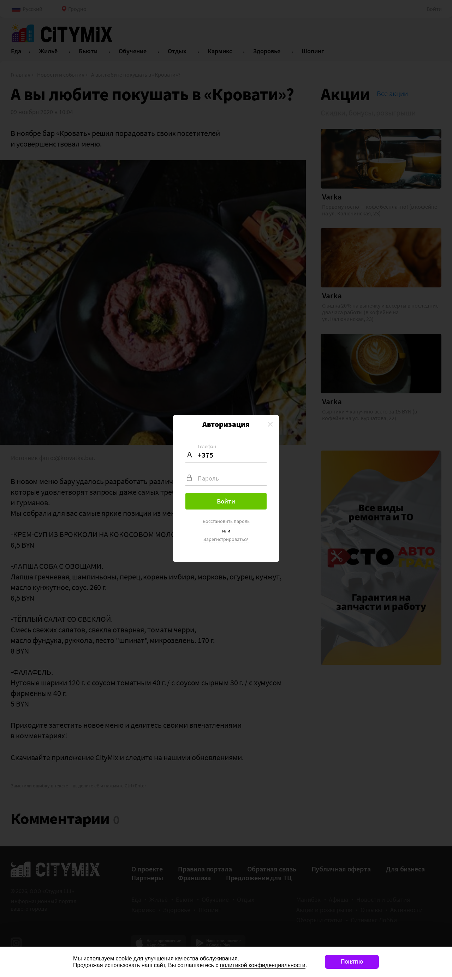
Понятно (352, 962)
